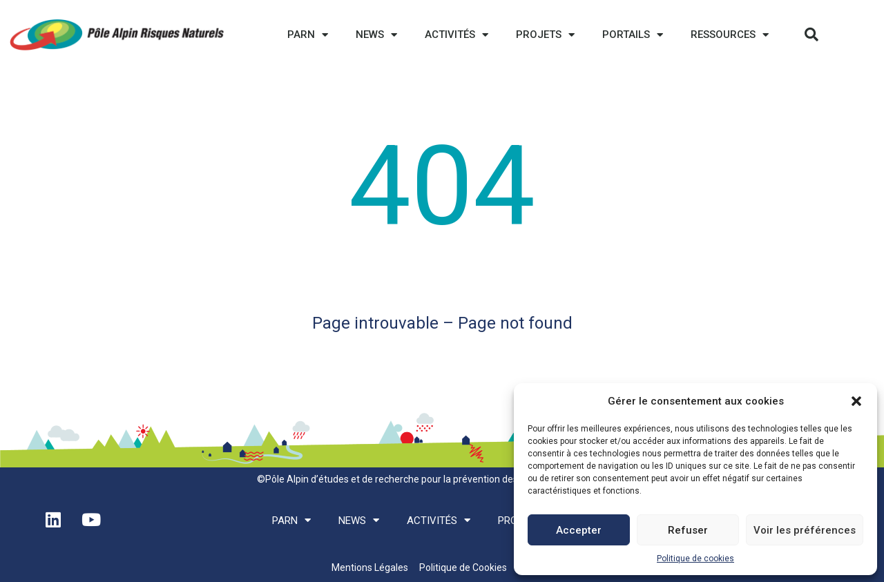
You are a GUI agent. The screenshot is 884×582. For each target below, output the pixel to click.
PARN (307, 35)
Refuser (688, 530)
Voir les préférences (804, 530)
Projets (545, 35)
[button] (856, 401)
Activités (456, 35)
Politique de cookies (695, 558)
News (376, 35)
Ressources (730, 35)
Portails (632, 35)
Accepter (579, 530)
